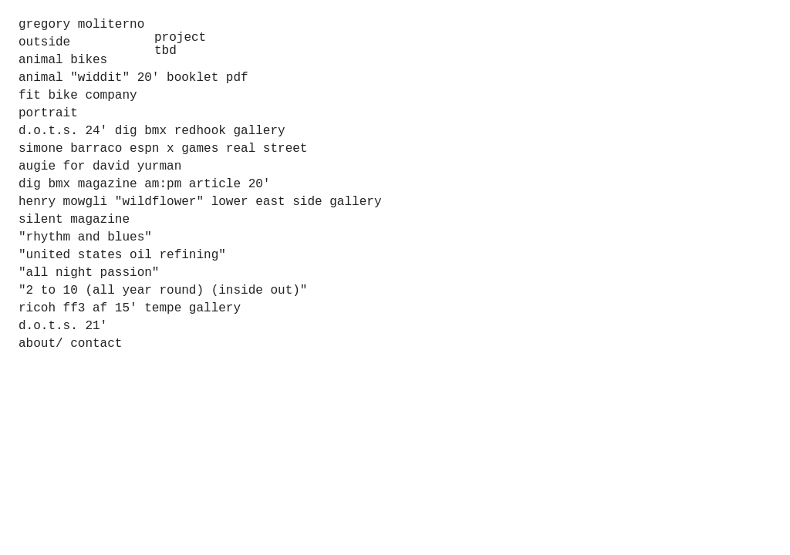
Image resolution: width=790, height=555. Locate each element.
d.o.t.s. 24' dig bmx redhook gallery (152, 131)
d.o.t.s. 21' (63, 326)
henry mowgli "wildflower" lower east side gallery (200, 202)
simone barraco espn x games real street (163, 149)
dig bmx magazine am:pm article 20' (144, 184)
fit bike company (78, 96)
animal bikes (63, 60)
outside (44, 42)
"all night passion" (89, 273)
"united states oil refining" (122, 255)
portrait (48, 113)
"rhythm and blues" (85, 237)
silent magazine (74, 220)
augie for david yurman (100, 166)
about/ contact (70, 344)
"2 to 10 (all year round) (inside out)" (163, 291)
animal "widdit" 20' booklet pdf (133, 78)
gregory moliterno (81, 25)
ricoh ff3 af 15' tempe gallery (130, 308)
